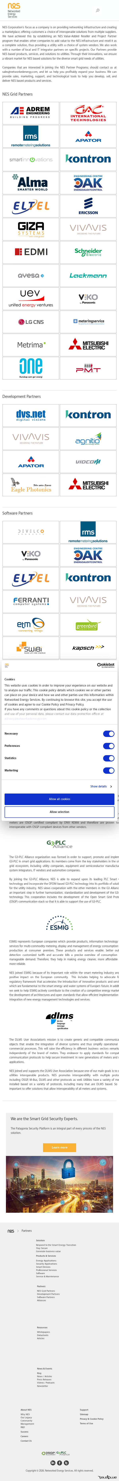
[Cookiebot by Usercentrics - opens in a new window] (97, 665)
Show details (98, 786)
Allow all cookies (59, 799)
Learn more (59, 1147)
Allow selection (59, 812)
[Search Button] (97, 11)
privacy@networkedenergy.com (26, 719)
